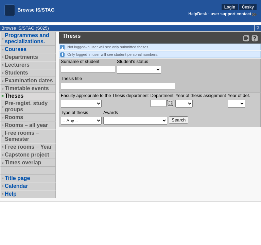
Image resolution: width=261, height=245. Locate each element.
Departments (21, 57)
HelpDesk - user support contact (219, 14)
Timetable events (27, 88)
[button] (9, 10)
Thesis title (71, 78)
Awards (110, 112)
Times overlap (23, 162)
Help (11, 194)
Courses (16, 49)
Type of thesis (74, 112)
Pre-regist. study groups (26, 106)
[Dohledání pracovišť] (170, 103)
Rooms (14, 117)
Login (230, 7)
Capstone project (27, 155)
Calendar (16, 186)
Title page (17, 178)
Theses (14, 96)
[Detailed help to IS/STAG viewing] (254, 38)
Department (161, 95)
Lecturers (17, 65)
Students (16, 73)
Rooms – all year (26, 125)
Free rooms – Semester (22, 136)
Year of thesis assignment (200, 95)
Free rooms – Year (28, 147)
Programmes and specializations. (27, 38)
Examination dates (29, 80)
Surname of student (80, 61)
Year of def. (239, 95)
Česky (248, 7)
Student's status (132, 61)
